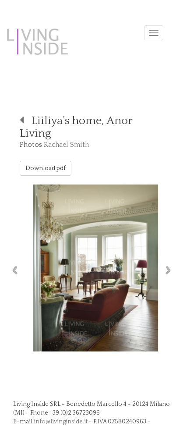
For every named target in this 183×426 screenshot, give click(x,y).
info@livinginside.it (61, 421)
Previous (13, 270)
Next (170, 270)
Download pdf (45, 168)
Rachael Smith (66, 145)
